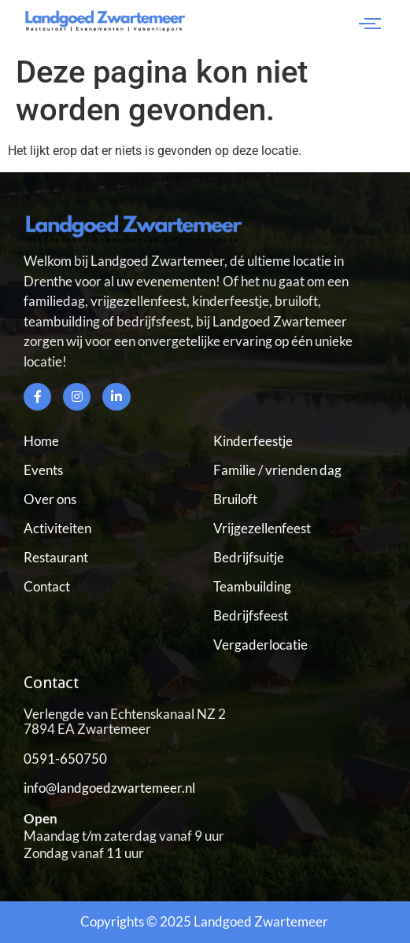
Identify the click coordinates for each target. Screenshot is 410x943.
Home (41, 441)
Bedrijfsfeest (250, 615)
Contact (47, 586)
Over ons (50, 499)
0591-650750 (65, 758)
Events (43, 470)
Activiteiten (57, 528)
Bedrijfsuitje (248, 557)
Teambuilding (252, 586)
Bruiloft (235, 499)
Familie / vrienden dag (277, 470)
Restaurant (56, 557)
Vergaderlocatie (260, 644)
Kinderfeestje (253, 441)
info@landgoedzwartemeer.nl (109, 787)
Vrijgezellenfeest (262, 528)
